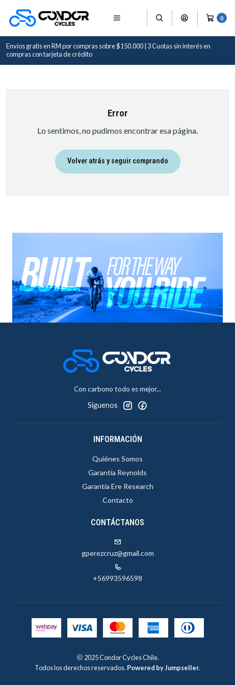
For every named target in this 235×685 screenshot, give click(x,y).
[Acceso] (184, 18)
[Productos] (137, 18)
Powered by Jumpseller (163, 668)
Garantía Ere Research (117, 486)
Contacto (117, 500)
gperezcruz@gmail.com (118, 548)
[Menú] (117, 18)
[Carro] (216, 18)
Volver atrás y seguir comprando (117, 161)
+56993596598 (117, 573)
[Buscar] (159, 18)
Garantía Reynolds (117, 472)
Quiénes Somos (117, 458)
